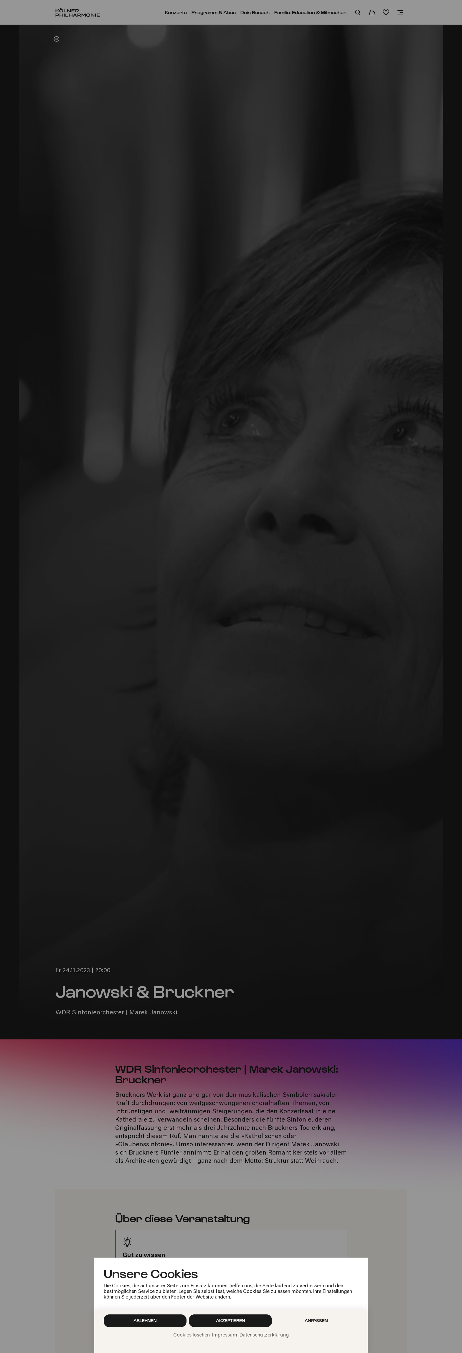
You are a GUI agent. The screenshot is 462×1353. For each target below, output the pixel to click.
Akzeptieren (230, 1320)
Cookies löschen (191, 1335)
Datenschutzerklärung (264, 1335)
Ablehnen (145, 1320)
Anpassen (316, 1320)
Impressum (224, 1335)
